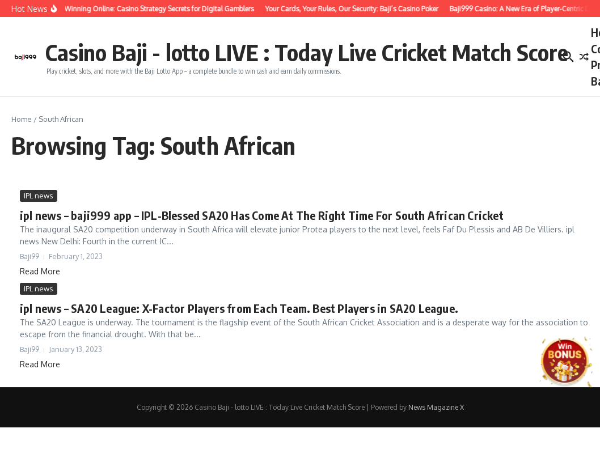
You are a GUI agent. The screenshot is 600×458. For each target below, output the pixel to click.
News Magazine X (436, 407)
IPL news (38, 195)
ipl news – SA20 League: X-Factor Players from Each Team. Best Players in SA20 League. (239, 308)
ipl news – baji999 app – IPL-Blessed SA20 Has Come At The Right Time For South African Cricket (262, 215)
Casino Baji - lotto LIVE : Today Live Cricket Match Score (306, 52)
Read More (40, 271)
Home (21, 119)
